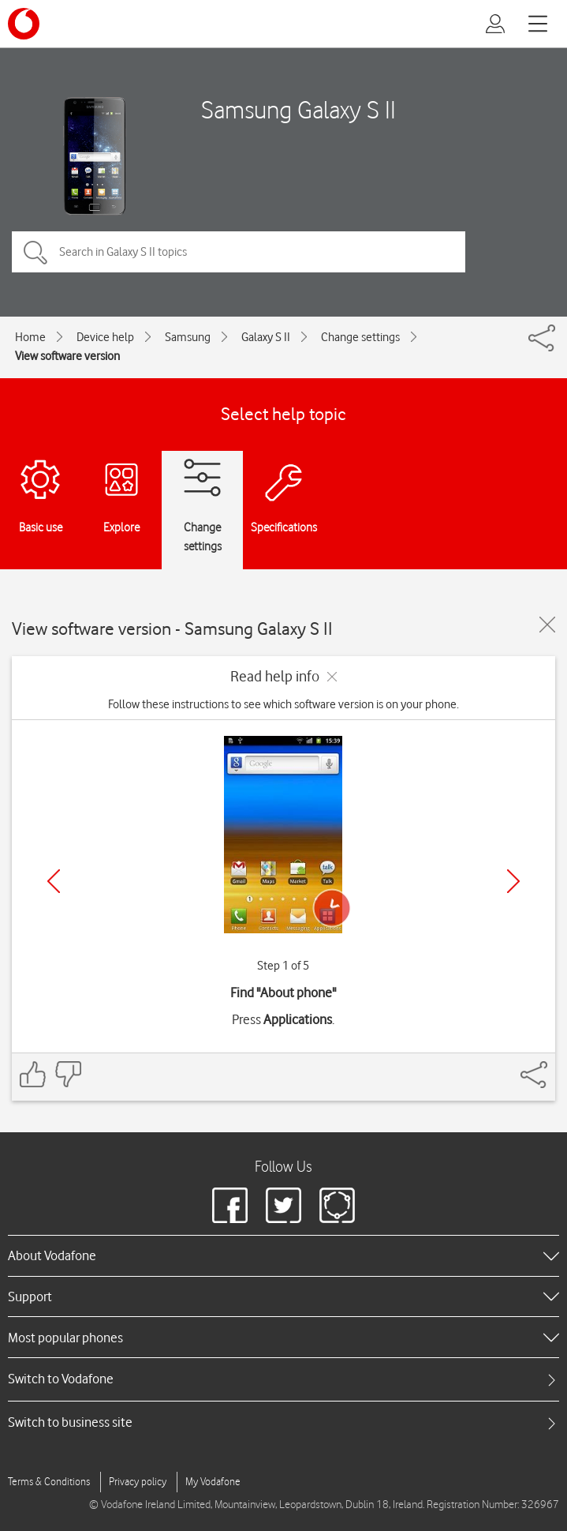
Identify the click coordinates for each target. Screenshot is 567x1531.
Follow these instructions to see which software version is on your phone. (283, 704)
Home (30, 337)
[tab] (283, 1379)
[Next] (513, 881)
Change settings (360, 337)
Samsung (188, 337)
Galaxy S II (265, 337)
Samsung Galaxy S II (298, 109)
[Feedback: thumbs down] (67, 1074)
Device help (105, 337)
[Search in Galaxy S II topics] (238, 251)
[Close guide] (547, 624)
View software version (67, 356)
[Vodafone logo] (23, 23)
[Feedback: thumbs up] (33, 1074)
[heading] (283, 1255)
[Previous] (53, 881)
